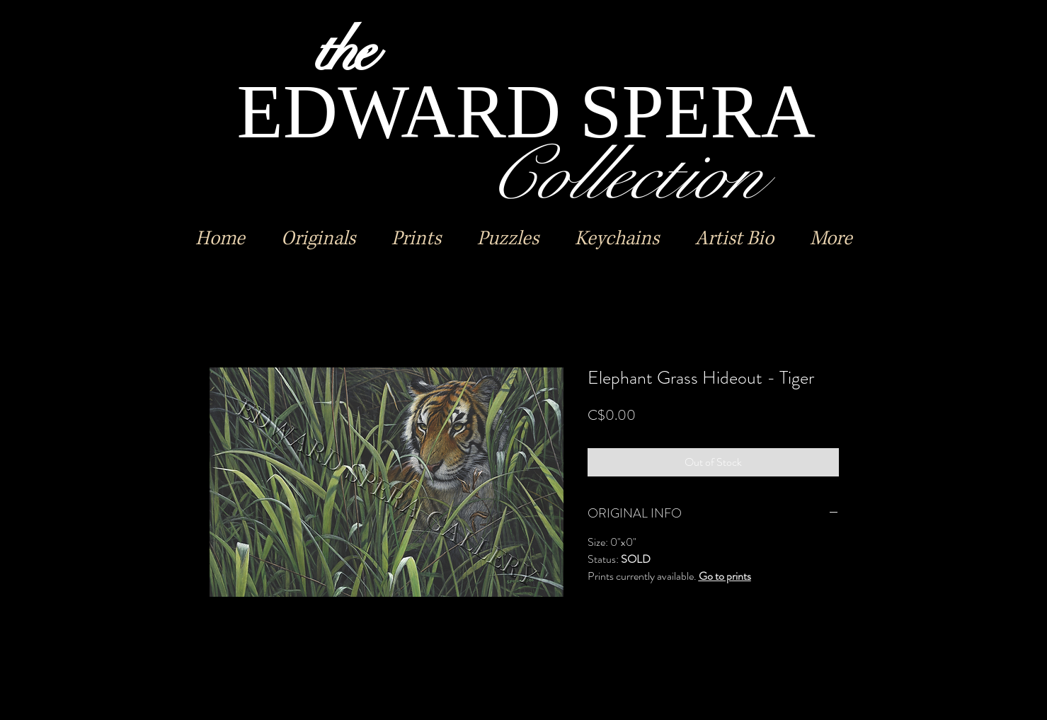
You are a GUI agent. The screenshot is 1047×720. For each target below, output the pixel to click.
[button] (318, 238)
